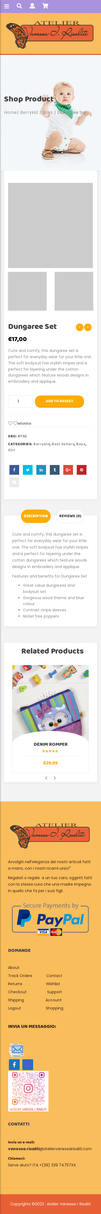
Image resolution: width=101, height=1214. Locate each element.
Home (10, 112)
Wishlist (53, 984)
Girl (11, 450)
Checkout (17, 992)
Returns (15, 984)
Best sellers (63, 444)
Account (54, 1000)
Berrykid (29, 112)
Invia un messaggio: (32, 1026)
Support (54, 992)
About (14, 967)
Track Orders (20, 975)
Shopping (54, 1008)
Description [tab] (36, 516)
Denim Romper (51, 744)
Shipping (16, 1000)
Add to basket (59, 401)
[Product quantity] (20, 401)
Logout (14, 1008)
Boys (48, 112)
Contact (54, 975)
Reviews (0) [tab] (70, 516)
